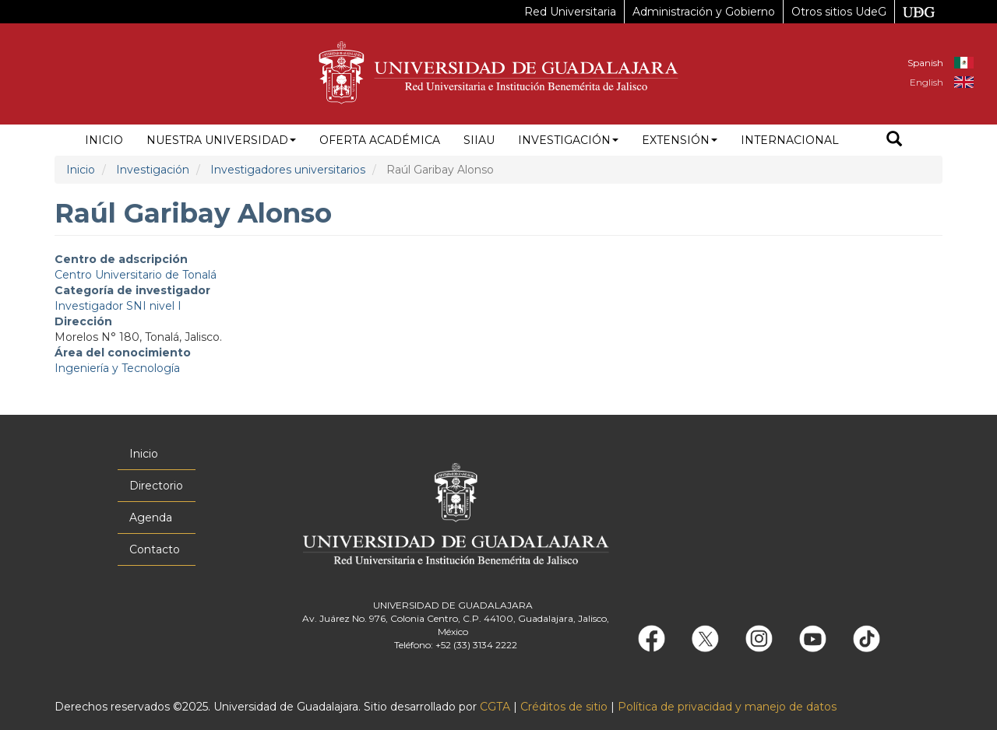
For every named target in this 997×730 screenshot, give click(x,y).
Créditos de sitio (564, 707)
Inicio (104, 140)
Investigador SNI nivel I (118, 306)
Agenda (150, 518)
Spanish (925, 62)
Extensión (679, 140)
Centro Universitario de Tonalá (136, 275)
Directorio (156, 486)
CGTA (495, 707)
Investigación (568, 140)
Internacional (790, 140)
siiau (479, 140)
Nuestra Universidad (221, 140)
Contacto (154, 549)
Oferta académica (379, 140)
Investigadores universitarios (287, 170)
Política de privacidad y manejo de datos (727, 707)
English (926, 82)
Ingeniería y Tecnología (117, 368)
